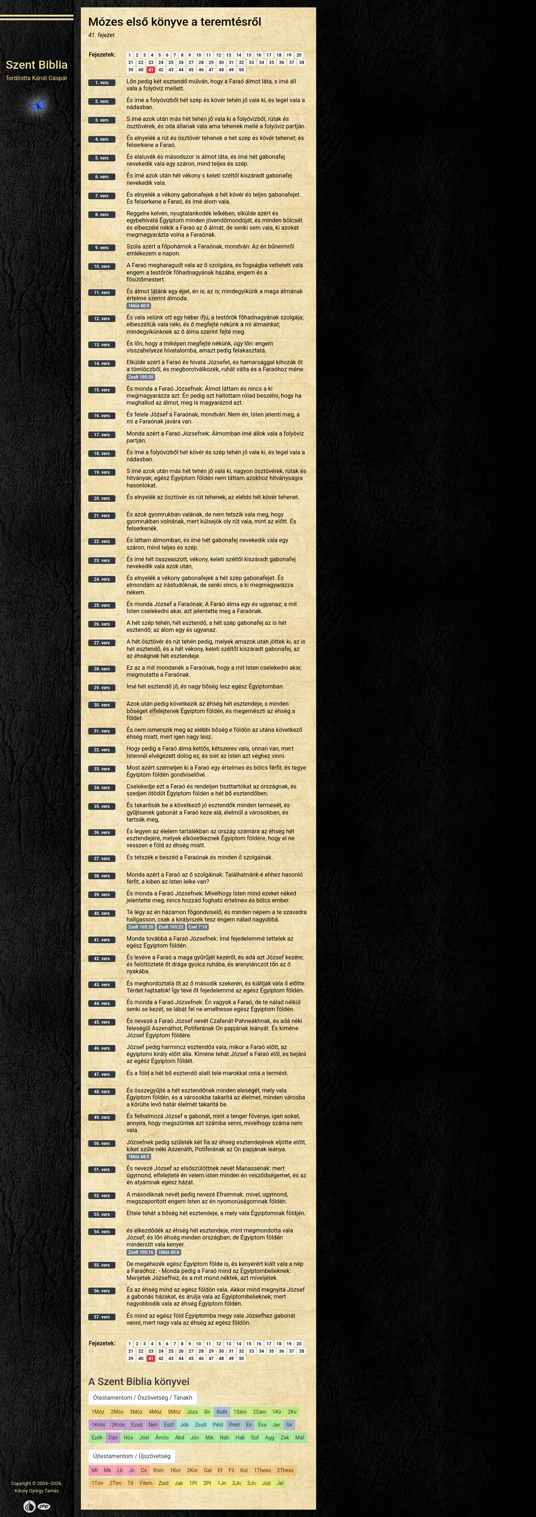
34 (261, 62)
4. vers (101, 139)
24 (161, 62)
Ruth (222, 1412)
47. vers (102, 1074)
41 (151, 69)
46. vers (102, 1048)
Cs (144, 1470)
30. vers (102, 705)
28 (201, 62)
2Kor (192, 1470)
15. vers (102, 390)
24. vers (102, 579)
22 (140, 62)
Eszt (169, 1425)
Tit (130, 1483)
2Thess (285, 1470)
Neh (153, 1425)
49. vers (102, 1117)
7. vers (101, 195)
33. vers (102, 769)
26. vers (102, 624)
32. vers (102, 749)
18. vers (102, 453)
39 (130, 69)
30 (221, 62)
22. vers (102, 541)
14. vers (102, 363)
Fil (231, 1470)
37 (291, 62)
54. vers (102, 1231)
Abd (179, 1438)
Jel (280, 1483)
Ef (220, 1470)
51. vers (102, 1169)
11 (208, 55)
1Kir (277, 1412)
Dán (113, 1438)
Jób (184, 1425)
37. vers (102, 858)
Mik (210, 1438)
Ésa (262, 1425)
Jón (194, 1438)
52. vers (102, 1195)
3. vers (101, 120)
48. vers (102, 1091)
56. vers (102, 1291)
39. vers (102, 894)
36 (281, 62)
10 (198, 55)
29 (211, 62)
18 (279, 55)
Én (249, 1425)
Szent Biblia (37, 65)
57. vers (102, 1317)
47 (211, 69)
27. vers (102, 642)
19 (289, 55)
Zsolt (201, 1425)
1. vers (101, 82)
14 (238, 55)
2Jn (236, 1483)
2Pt (207, 1483)
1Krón (98, 1425)
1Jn (222, 1483)
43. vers (102, 984)
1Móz (98, 1412)
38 (301, 62)
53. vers (102, 1214)
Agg (269, 1438)
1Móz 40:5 (138, 305)
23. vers (102, 560)
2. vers (101, 101)
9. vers (101, 247)
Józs (192, 1412)
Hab (240, 1438)
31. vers (102, 731)
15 (248, 55)
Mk (107, 1470)
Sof (255, 1438)
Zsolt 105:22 (170, 927)
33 (251, 62)
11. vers (102, 292)
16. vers (102, 415)
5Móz (174, 1412)
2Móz (117, 1412)
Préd (234, 1425)
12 (218, 55)
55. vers (102, 1265)
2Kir (292, 1412)
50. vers (102, 1143)
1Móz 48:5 (138, 1156)
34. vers (102, 787)
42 (161, 69)
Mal (299, 1438)
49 (231, 69)
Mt (95, 1470)
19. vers (102, 472)
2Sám (259, 1412)
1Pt (193, 1483)
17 (268, 55)
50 (241, 69)
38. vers (102, 876)
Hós (128, 1438)
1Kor (175, 1470)
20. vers (102, 498)
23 (151, 62)
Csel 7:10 (198, 927)
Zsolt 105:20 (140, 377)
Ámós (162, 1438)
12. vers (102, 318)
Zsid (163, 1483)
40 (140, 69)
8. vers (101, 214)
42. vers (102, 958)
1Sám (240, 1412)
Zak (284, 1438)
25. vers (102, 605)
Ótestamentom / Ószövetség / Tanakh (142, 1397)
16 (258, 55)
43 (171, 69)
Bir (207, 1412)
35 (271, 62)
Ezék (97, 1438)
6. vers (101, 176)
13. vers (102, 344)
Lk (120, 1470)
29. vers (102, 687)
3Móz (136, 1412)
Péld (218, 1425)
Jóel (144, 1438)
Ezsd (136, 1425)
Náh (224, 1438)
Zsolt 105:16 (140, 1252)
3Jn (251, 1483)
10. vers (102, 266)
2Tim (115, 1483)
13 (228, 55)
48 (221, 69)
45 (191, 69)
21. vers (102, 515)
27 (191, 62)
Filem (146, 1483)
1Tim (97, 1483)
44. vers (102, 1003)
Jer (276, 1425)
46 (201, 69)
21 (130, 62)
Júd (266, 1483)
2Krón (118, 1425)
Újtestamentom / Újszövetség (132, 1456)
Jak (179, 1483)
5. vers (101, 158)
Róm (158, 1470)
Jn (132, 1470)
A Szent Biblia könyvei (139, 1381)
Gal (208, 1470)
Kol (244, 1470)
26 (181, 62)
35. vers (102, 806)
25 (171, 62)
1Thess (262, 1470)
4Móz (155, 1412)
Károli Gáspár (49, 78)
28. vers (102, 669)
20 (298, 55)
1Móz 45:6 (168, 1252)
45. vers (102, 1022)
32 (241, 62)
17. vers (102, 434)
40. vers (102, 913)
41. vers (102, 939)
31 (231, 62)
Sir (289, 1425)
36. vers (102, 832)
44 (181, 69)
